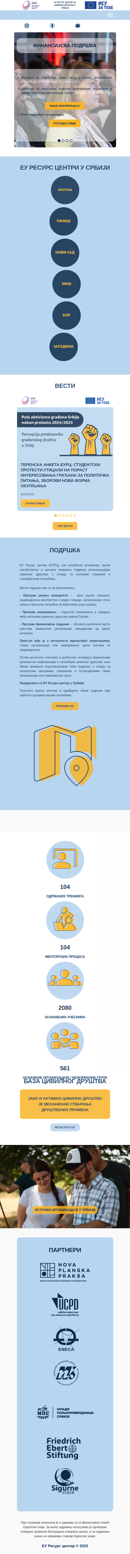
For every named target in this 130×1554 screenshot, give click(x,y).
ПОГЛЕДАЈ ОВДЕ (64, 123)
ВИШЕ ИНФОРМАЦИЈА (65, 105)
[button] (59, 140)
